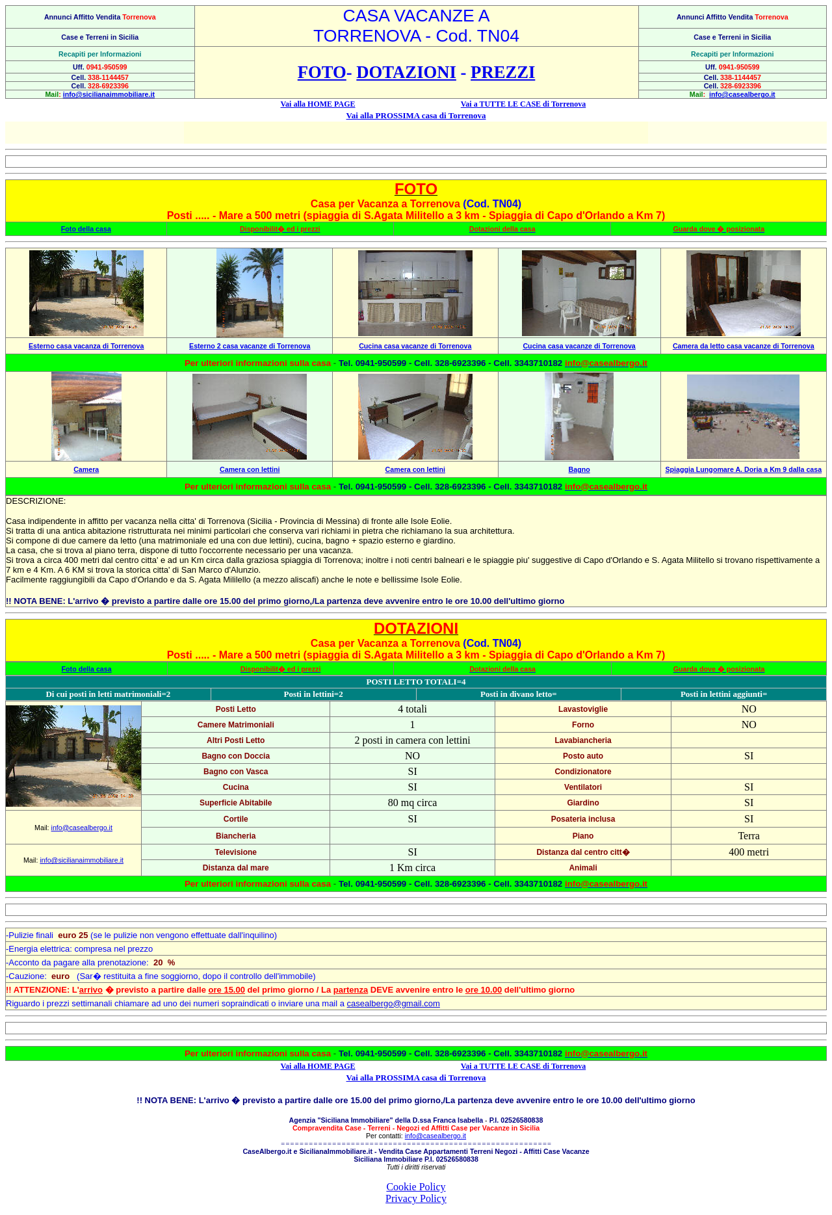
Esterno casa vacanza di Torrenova (86, 346)
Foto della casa (86, 229)
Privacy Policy (416, 1198)
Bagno (579, 469)
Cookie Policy (415, 1186)
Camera (86, 469)
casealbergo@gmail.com (393, 1003)
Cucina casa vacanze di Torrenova (415, 346)
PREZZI (503, 72)
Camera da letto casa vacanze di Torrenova (743, 346)
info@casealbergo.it (742, 94)
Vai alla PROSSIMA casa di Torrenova (416, 115)
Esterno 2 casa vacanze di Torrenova (249, 346)
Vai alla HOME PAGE (317, 104)
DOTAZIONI (406, 72)
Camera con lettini (250, 469)
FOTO (322, 72)
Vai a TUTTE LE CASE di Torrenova (523, 104)
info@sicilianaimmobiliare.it (109, 94)
